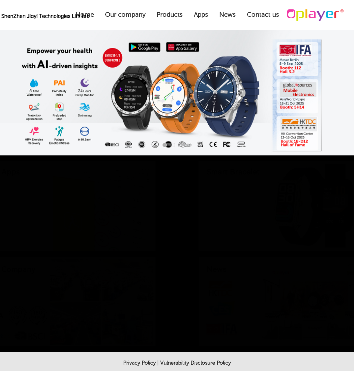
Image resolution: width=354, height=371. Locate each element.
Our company (125, 14)
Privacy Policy (139, 363)
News (227, 14)
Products (169, 14)
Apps (201, 14)
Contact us (263, 14)
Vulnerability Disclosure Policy (195, 363)
